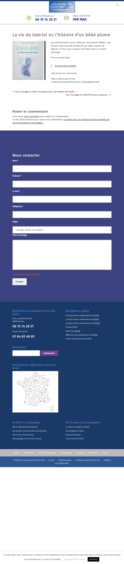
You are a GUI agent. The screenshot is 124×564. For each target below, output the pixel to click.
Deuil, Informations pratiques (25, 427)
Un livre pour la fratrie (65, 66)
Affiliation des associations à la (82, 335)
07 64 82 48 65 (23, 336)
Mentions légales (65, 460)
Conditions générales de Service (87, 460)
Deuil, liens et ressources (23, 435)
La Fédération (29, 453)
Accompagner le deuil (75, 431)
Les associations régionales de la (82, 315)
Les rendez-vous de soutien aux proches (29, 431)
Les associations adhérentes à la (82, 319)
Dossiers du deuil (73, 435)
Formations (80, 453)
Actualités (93, 453)
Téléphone (17, 206)
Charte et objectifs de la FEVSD (78, 339)
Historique (73, 331)
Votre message (19, 235)
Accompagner (66, 453)
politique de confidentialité (25, 274)
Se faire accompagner (47, 453)
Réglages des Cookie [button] (74, 559)
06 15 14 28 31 (23, 326)
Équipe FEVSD (71, 327)
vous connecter (31, 116)
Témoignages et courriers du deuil (27, 439)
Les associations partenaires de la (83, 323)
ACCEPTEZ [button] (93, 559)
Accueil (16, 453)
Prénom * (17, 176)
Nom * (15, 160)
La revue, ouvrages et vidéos (77, 427)
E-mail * (16, 191)
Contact (104, 453)
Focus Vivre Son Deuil (75, 439)
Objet (15, 221)
